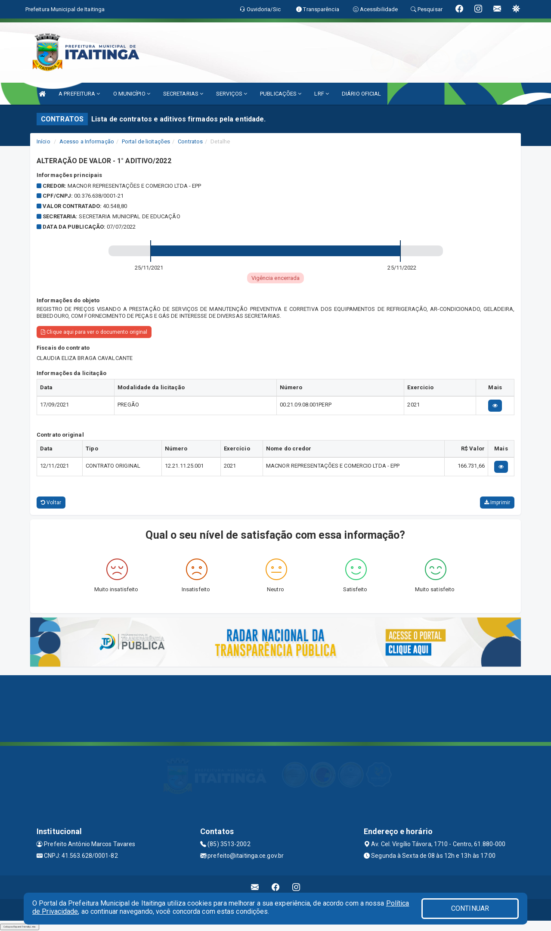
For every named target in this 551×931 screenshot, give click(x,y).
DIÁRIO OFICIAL (361, 93)
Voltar (51, 503)
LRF (321, 93)
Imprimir (497, 503)
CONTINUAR (470, 908)
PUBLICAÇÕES (280, 93)
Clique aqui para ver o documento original (94, 332)
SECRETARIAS (183, 93)
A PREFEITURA (79, 93)
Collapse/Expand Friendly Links (19, 926)
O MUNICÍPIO (131, 93)
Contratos (190, 141)
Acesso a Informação (86, 141)
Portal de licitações (146, 141)
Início (43, 141)
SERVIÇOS (231, 93)
